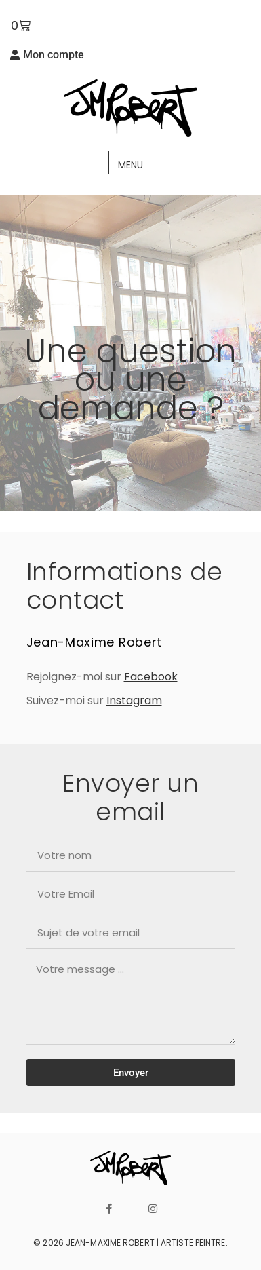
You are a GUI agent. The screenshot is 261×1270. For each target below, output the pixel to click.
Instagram (134, 700)
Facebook (151, 677)
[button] (130, 162)
